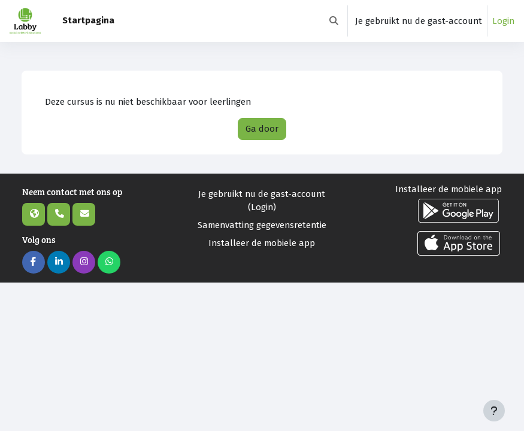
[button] (334, 21)
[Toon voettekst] (494, 410)
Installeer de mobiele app (261, 243)
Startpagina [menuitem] (88, 20)
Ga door (262, 128)
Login (503, 21)
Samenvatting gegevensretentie (262, 225)
